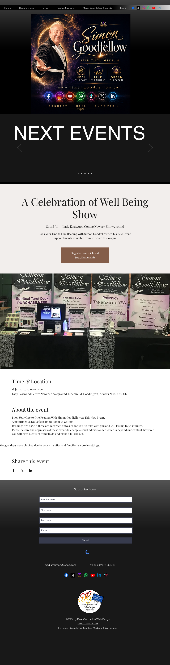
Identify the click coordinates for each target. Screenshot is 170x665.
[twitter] (138, 8)
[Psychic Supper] (81, 173)
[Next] (150, 148)
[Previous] (19, 148)
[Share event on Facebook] (13, 470)
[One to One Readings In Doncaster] (85, 173)
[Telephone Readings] (88, 173)
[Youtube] (154, 8)
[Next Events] (78, 173)
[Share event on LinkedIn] (30, 470)
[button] (162, 6)
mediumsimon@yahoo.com (60, 564)
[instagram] (143, 8)
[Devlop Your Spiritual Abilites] (91, 173)
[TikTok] (105, 575)
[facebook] (133, 8)
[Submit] (85, 540)
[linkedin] (148, 8)
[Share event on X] (22, 470)
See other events (85, 257)
